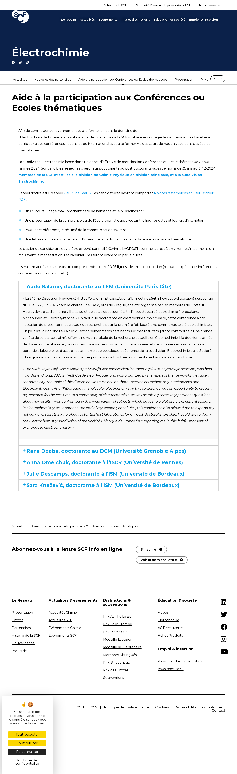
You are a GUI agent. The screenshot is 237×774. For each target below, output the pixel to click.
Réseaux (35, 559)
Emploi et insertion (203, 19)
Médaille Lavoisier (117, 672)
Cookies (161, 740)
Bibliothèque (168, 653)
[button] (223, 19)
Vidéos (163, 645)
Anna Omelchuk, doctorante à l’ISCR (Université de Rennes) (108, 476)
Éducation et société (169, 19)
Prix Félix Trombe (117, 656)
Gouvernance (23, 676)
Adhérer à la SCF (114, 5)
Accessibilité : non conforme (198, 740)
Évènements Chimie (65, 660)
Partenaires (21, 660)
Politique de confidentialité (124, 740)
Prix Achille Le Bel (117, 649)
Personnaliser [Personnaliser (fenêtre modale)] (27, 752)
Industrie (19, 683)
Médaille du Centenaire (122, 680)
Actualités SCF (60, 653)
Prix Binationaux (116, 695)
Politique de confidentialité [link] (27, 761)
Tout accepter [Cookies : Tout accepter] (27, 735)
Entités (17, 653)
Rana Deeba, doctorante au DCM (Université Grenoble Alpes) (113, 457)
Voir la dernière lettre (159, 592)
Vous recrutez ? (171, 701)
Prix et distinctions (135, 19)
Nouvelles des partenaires (52, 81)
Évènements (108, 19)
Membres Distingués (120, 687)
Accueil (17, 559)
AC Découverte (170, 660)
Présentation (184, 81)
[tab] (118, 288)
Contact (218, 743)
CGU (76, 740)
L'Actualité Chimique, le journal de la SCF (162, 5)
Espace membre (209, 5)
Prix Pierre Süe (115, 664)
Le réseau (68, 19)
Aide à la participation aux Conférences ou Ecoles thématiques (122, 81)
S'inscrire (148, 582)
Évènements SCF (63, 668)
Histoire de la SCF (26, 668)
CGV (91, 740)
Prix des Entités (115, 703)
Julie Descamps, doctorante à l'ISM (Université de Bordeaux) (106, 495)
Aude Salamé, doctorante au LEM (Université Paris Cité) (119, 288)
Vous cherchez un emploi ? (180, 694)
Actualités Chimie (63, 645)
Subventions (113, 710)
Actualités (87, 19)
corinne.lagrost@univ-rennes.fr (165, 250)
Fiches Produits (170, 668)
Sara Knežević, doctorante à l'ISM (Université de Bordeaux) (103, 514)
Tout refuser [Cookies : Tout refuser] (27, 743)
